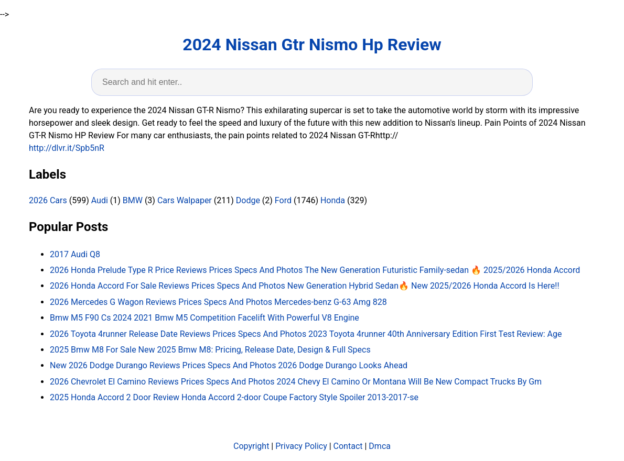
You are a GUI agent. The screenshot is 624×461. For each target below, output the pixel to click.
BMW (133, 200)
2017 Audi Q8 (75, 254)
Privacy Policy (301, 446)
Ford (283, 200)
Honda (332, 200)
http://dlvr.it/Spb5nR (66, 148)
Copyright (251, 446)
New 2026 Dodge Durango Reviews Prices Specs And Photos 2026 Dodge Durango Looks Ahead (228, 365)
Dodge (248, 200)
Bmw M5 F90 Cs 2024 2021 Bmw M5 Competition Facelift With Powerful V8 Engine (204, 318)
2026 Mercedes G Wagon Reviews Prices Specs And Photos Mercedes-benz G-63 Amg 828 (218, 302)
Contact (348, 446)
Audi (99, 200)
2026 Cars (48, 200)
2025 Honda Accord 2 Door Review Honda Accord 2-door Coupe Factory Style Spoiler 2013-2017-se (234, 397)
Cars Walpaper (184, 200)
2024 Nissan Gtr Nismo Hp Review (311, 44)
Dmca (380, 446)
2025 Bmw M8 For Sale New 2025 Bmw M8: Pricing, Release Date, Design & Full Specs (210, 350)
